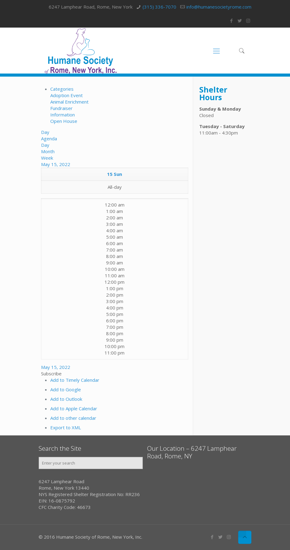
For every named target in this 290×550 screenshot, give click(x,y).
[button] (51, 373)
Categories (62, 89)
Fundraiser (61, 108)
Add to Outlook (66, 399)
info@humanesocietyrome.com (218, 7)
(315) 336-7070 (159, 7)
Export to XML (65, 427)
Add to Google (65, 389)
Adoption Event (66, 95)
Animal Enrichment (69, 102)
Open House (63, 121)
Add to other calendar (73, 418)
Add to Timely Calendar (74, 380)
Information (62, 115)
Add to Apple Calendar (73, 408)
